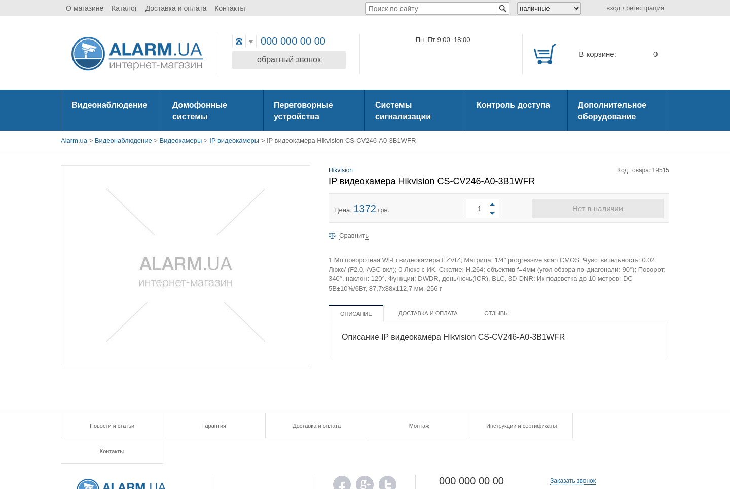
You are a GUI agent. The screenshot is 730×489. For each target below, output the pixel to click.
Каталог (124, 8)
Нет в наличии (597, 208)
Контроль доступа (513, 105)
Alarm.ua (74, 140)
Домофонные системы (199, 111)
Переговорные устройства (303, 111)
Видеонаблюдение (109, 105)
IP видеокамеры (234, 140)
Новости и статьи (111, 426)
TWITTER (387, 462)
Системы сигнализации (403, 111)
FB (342, 462)
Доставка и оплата (176, 8)
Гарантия (213, 426)
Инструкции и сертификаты (517, 426)
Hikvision (340, 170)
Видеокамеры (181, 140)
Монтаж (416, 426)
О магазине (84, 8)
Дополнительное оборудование (612, 111)
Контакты (229, 8)
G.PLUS (365, 462)
